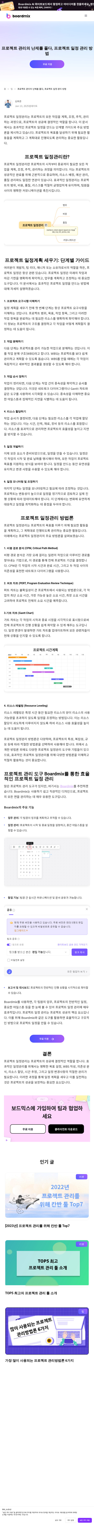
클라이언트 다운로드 (66, 1129)
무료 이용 (28, 1129)
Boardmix (67, 786)
